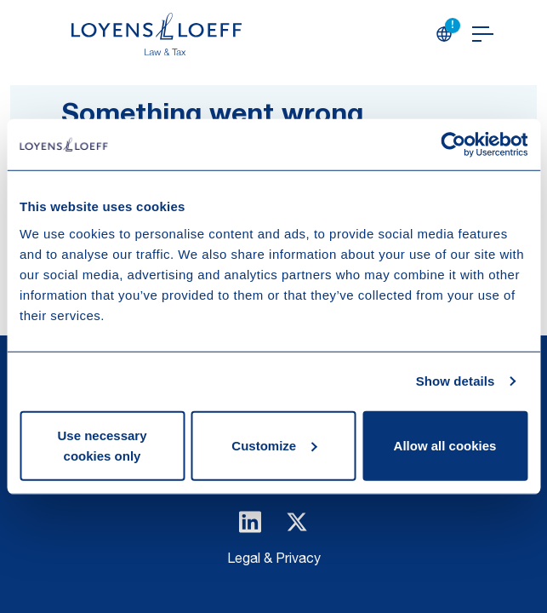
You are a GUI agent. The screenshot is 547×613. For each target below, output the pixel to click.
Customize (273, 445)
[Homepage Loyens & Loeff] (156, 34)
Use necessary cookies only (101, 444)
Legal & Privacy (274, 560)
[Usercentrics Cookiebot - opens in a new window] (453, 145)
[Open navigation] (482, 34)
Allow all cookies (445, 445)
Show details (455, 381)
